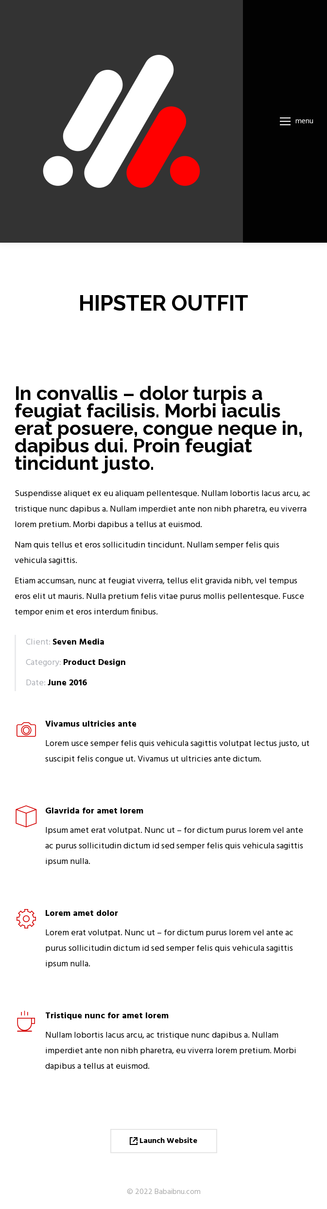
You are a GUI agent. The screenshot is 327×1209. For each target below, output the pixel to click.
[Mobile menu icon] (296, 121)
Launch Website (163, 1141)
